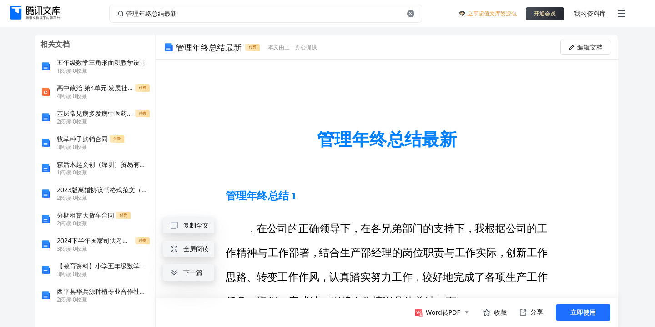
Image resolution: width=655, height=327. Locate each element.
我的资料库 (590, 13)
